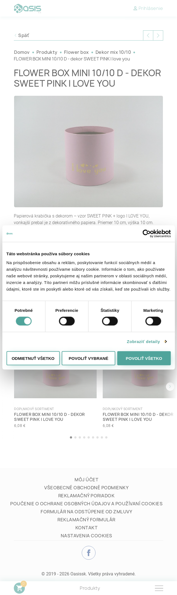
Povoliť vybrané (88, 358)
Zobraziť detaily (143, 341)
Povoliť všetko (144, 358)
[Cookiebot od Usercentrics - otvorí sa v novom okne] (146, 234)
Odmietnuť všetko (33, 358)
